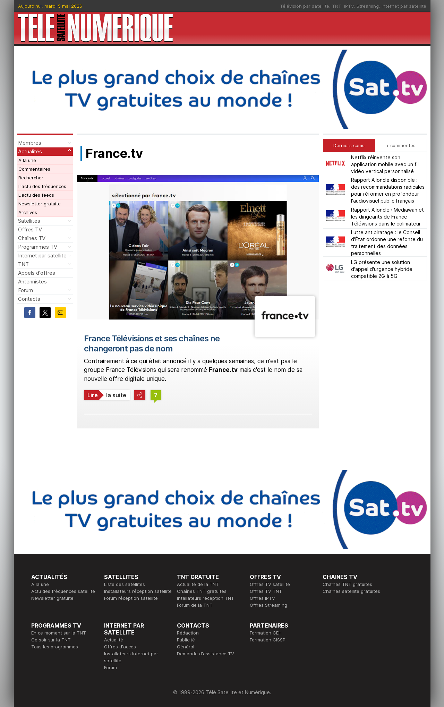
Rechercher (30, 177)
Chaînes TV (31, 238)
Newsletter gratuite (39, 203)
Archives (27, 212)
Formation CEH (266, 633)
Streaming (368, 6)
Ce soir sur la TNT (51, 639)
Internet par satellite (404, 6)
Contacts (29, 299)
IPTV (349, 6)
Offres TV (30, 229)
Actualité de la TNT (198, 584)
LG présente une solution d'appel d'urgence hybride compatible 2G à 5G (381, 269)
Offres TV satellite (270, 584)
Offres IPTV (262, 598)
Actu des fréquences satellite (63, 591)
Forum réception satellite (131, 598)
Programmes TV (37, 247)
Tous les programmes (54, 646)
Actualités (30, 151)
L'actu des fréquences (42, 186)
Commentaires (34, 169)
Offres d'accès (120, 646)
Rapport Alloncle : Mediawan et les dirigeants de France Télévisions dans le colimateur (387, 217)
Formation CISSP (267, 639)
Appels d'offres (36, 273)
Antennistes (32, 281)
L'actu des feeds (36, 195)
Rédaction (188, 633)
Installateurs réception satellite (138, 591)
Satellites (29, 221)
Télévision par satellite (304, 6)
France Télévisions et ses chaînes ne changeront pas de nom (152, 343)
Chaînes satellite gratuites (351, 591)
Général (185, 646)
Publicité (186, 639)
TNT (336, 6)
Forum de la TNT (195, 605)
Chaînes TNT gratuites (202, 591)
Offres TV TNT (266, 591)
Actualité (113, 639)
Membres (29, 142)
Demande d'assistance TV (205, 653)
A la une (27, 160)
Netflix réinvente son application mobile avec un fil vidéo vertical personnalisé (385, 164)
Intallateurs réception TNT (205, 598)
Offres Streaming (268, 605)
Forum (25, 290)
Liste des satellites (124, 584)
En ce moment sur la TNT (58, 633)
